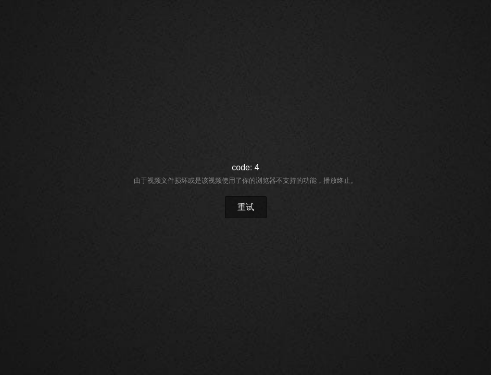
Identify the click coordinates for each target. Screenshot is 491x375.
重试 (245, 207)
